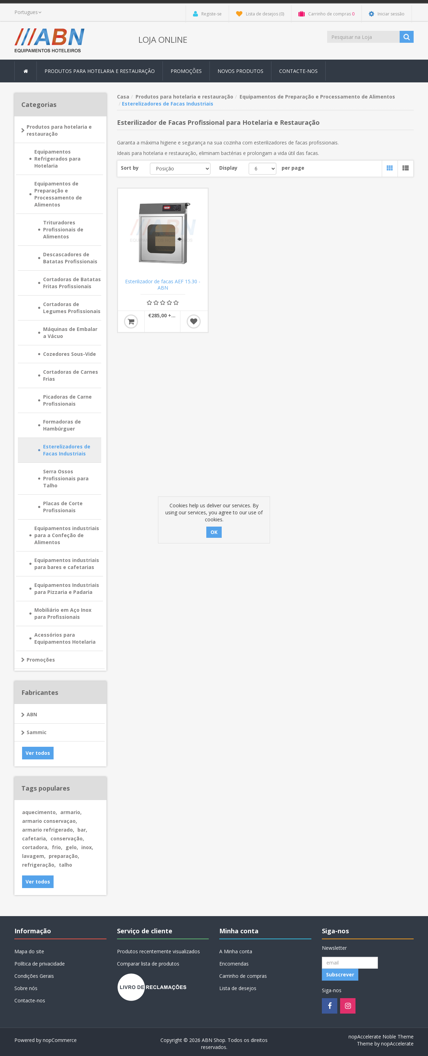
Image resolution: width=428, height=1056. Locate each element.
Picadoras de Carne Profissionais (67, 400)
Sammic (37, 732)
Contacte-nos (298, 71)
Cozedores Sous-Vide (69, 354)
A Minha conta (235, 951)
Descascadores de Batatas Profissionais (70, 258)
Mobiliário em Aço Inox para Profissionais (62, 613)
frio (57, 847)
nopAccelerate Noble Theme (381, 1036)
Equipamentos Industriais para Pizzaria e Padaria (66, 588)
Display (228, 167)
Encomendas (234, 963)
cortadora (35, 847)
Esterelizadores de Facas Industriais (66, 450)
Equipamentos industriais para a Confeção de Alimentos (66, 535)
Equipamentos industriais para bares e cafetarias (66, 563)
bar (82, 829)
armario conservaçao (49, 821)
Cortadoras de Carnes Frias (70, 375)
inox (87, 847)
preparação (64, 856)
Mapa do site (29, 951)
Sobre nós (25, 988)
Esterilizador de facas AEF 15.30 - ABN (162, 284)
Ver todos (38, 753)
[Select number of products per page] (262, 169)
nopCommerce (60, 1040)
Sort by (130, 167)
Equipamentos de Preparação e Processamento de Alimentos (58, 194)
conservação (67, 838)
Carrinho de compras (243, 976)
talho (65, 864)
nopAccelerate (397, 1043)
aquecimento (39, 812)
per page (293, 167)
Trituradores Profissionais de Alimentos (63, 229)
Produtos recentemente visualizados (158, 951)
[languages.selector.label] (27, 12)
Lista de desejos (237, 988)
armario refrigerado (48, 829)
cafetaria (34, 838)
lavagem (34, 856)
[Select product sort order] (180, 169)
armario (71, 812)
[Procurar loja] (364, 37)
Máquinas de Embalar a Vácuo (70, 332)
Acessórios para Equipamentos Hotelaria (65, 638)
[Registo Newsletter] (350, 963)
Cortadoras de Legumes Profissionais (72, 307)
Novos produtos (240, 71)
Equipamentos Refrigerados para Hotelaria (57, 158)
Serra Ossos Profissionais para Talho (66, 478)
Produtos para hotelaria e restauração (59, 130)
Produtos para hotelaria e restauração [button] (99, 71)
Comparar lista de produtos (148, 963)
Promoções (186, 71)
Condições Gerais (34, 976)
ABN (32, 714)
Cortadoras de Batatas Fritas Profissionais (72, 283)
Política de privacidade (39, 963)
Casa (123, 96)
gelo (71, 847)
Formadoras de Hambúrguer (62, 425)
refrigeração (39, 864)
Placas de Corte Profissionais (63, 507)
